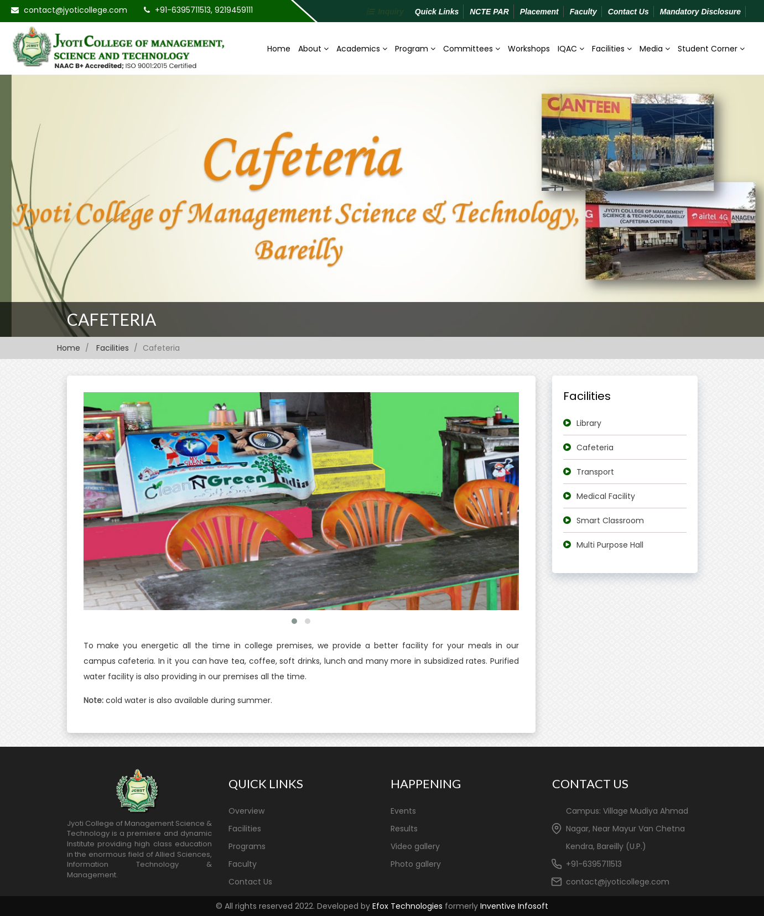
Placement (539, 11)
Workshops (529, 48)
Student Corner (711, 48)
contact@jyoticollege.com (75, 9)
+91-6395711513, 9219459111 (204, 9)
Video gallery (415, 846)
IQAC (571, 48)
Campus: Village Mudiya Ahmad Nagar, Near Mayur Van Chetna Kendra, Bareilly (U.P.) (627, 828)
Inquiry (391, 11)
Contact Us (628, 11)
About (313, 48)
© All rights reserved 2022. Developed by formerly (382, 906)
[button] (294, 621)
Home (278, 48)
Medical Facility (605, 496)
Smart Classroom (610, 520)
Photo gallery (416, 864)
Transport (595, 471)
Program (415, 48)
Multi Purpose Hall (609, 544)
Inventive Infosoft (514, 906)
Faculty (583, 11)
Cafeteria (111, 319)
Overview (246, 810)
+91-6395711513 (594, 864)
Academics (361, 48)
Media (655, 48)
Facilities (612, 48)
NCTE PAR (489, 11)
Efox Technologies (407, 906)
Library (588, 423)
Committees (471, 48)
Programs (247, 846)
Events (403, 810)
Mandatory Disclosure (700, 11)
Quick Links (437, 11)
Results (404, 828)
